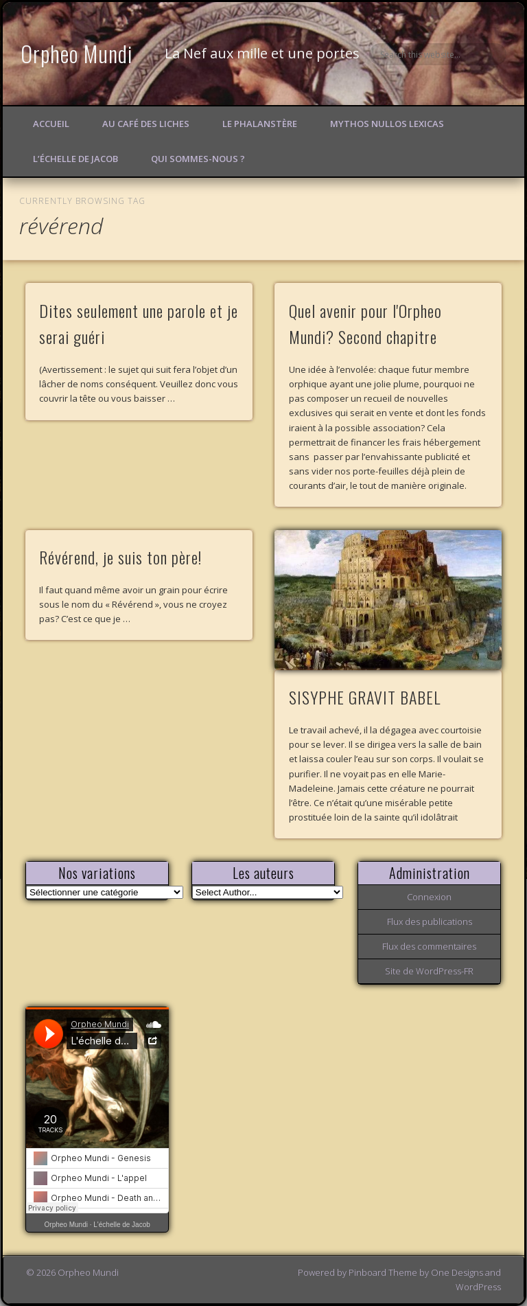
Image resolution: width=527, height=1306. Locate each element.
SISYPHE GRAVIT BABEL (365, 697)
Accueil (51, 123)
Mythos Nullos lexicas (387, 123)
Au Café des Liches (145, 123)
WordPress (478, 1287)
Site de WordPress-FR (429, 971)
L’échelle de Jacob (75, 158)
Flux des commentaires (429, 946)
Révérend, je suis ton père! (120, 557)
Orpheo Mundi (77, 53)
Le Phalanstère (259, 123)
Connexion (429, 897)
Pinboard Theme (383, 1272)
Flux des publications (429, 921)
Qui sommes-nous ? (198, 158)
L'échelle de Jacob (121, 1224)
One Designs (457, 1272)
